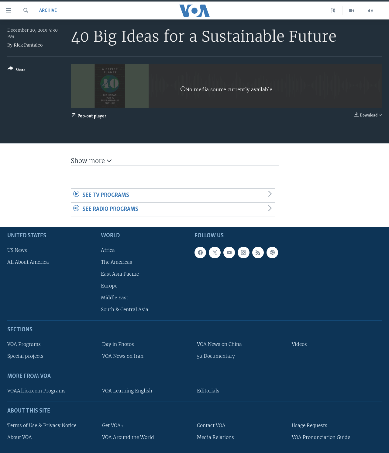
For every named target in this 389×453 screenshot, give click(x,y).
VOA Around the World (128, 437)
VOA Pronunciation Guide (321, 437)
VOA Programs (24, 344)
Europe (109, 286)
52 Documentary (216, 356)
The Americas (116, 262)
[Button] (17, 70)
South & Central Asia (124, 309)
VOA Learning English (127, 391)
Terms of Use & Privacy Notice (41, 425)
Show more (91, 161)
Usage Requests (309, 425)
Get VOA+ (113, 425)
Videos (299, 344)
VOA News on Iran (122, 356)
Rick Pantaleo (28, 45)
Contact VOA (211, 425)
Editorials (208, 391)
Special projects (25, 356)
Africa (108, 250)
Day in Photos (118, 344)
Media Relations (215, 437)
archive (48, 10)
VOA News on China (219, 344)
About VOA (19, 437)
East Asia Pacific (120, 274)
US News (17, 250)
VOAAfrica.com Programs (36, 391)
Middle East (114, 298)
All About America (28, 262)
